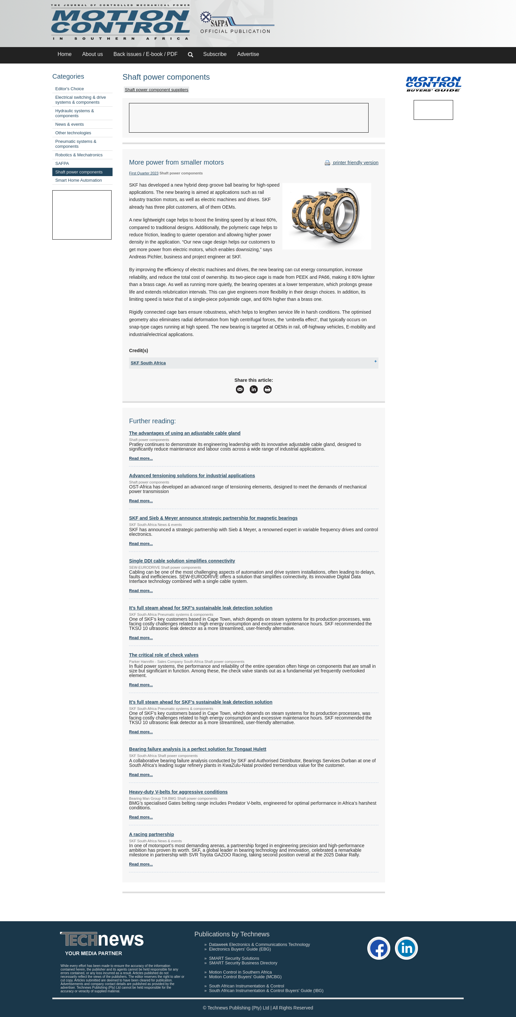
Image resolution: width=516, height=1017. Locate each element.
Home (65, 54)
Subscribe (215, 54)
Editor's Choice (69, 88)
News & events (69, 124)
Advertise (248, 54)
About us (92, 54)
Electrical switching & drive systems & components (80, 100)
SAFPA (62, 163)
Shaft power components (79, 172)
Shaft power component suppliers (156, 89)
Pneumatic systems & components (75, 144)
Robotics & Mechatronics (79, 154)
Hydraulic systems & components (74, 113)
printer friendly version (350, 162)
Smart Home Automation (78, 180)
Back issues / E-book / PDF (146, 54)
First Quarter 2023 (143, 173)
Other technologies (73, 132)
